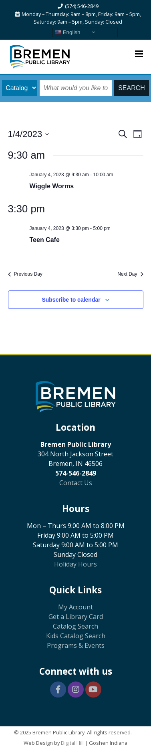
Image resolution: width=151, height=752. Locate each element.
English (67, 32)
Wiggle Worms (52, 186)
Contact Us (75, 482)
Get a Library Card (75, 616)
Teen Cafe (45, 239)
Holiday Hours (75, 564)
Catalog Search (75, 626)
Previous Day (25, 274)
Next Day (130, 274)
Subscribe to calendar (71, 299)
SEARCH (131, 88)
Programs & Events (76, 645)
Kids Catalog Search (75, 635)
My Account (75, 607)
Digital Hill (72, 742)
